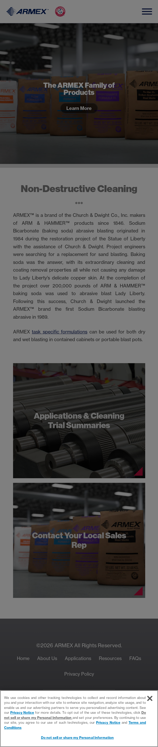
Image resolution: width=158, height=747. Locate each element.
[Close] (149, 698)
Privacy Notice (22, 712)
